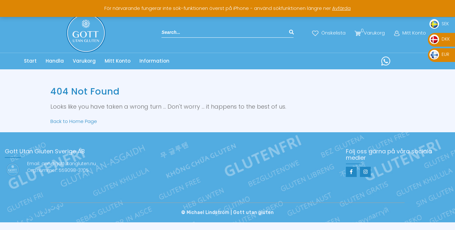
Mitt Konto (118, 60)
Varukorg (84, 60)
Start (30, 60)
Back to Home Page (73, 121)
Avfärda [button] (341, 8)
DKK (439, 39)
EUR (439, 54)
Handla (55, 60)
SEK (439, 23)
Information (154, 60)
